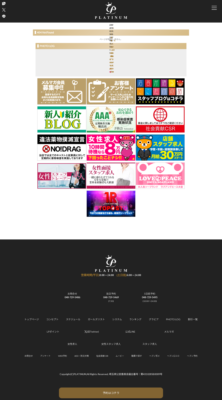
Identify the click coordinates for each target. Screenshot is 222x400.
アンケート (45, 356)
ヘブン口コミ (173, 356)
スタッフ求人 (149, 343)
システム (117, 319)
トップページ (31, 319)
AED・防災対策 (81, 356)
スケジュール (73, 319)
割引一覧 (193, 319)
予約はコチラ (111, 392)
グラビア (154, 319)
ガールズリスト (96, 319)
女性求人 (72, 343)
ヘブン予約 (192, 356)
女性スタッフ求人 (111, 343)
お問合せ (28, 356)
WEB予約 (62, 356)
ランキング (135, 319)
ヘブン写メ (154, 356)
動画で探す (136, 356)
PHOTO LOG (173, 319)
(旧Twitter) (91, 331)
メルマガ (169, 331)
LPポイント (53, 331)
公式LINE (130, 331)
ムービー (120, 356)
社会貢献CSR (102, 356)
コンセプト (52, 319)
